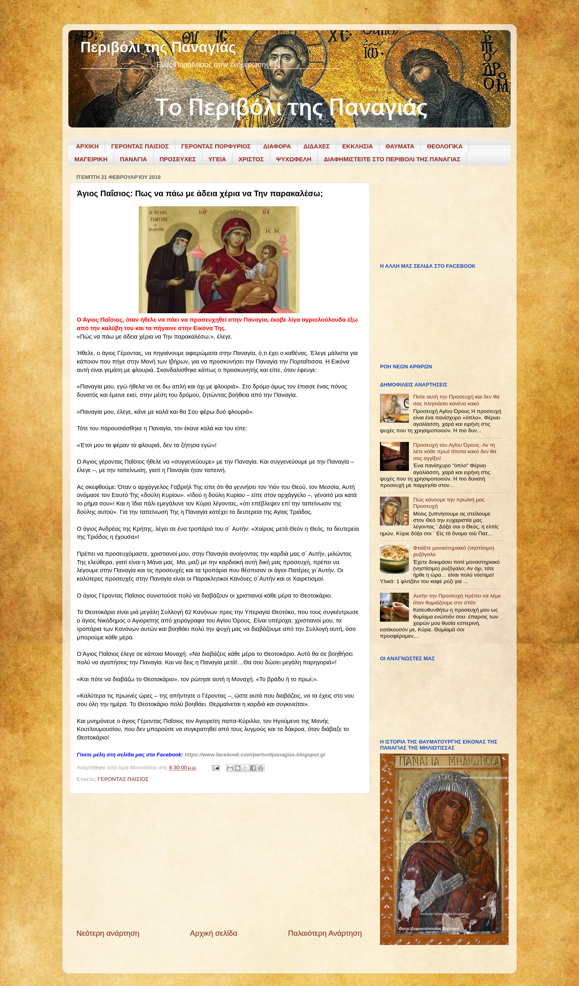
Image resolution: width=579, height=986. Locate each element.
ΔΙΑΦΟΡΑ (277, 146)
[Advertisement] (219, 861)
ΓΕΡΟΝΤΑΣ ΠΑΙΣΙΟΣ (139, 146)
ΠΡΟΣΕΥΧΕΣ (178, 159)
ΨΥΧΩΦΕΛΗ (293, 159)
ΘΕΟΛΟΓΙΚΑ (444, 146)
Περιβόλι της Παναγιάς (158, 47)
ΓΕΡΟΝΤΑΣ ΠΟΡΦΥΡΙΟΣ (216, 146)
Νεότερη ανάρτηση (108, 933)
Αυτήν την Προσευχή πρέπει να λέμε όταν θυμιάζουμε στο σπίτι (457, 599)
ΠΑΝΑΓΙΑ (133, 159)
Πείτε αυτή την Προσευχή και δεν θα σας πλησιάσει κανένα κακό (456, 400)
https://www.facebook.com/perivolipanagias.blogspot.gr (255, 755)
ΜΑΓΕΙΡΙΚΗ (90, 159)
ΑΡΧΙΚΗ (87, 146)
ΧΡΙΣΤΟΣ (251, 159)
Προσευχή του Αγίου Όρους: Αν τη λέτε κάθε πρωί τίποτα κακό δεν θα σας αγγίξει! (454, 451)
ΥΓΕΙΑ (217, 159)
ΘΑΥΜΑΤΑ (400, 146)
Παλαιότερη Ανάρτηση (325, 933)
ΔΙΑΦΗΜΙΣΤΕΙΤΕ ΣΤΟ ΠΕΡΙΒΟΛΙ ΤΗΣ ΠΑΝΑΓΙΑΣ (392, 159)
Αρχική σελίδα (214, 933)
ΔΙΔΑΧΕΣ (317, 146)
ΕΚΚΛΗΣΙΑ (357, 146)
